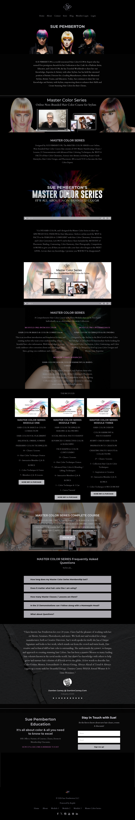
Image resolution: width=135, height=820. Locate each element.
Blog (72, 16)
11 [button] (81, 698)
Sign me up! (99, 747)
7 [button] (70, 698)
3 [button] (59, 698)
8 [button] (73, 698)
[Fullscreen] (109, 218)
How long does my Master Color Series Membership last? (59, 579)
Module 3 (78, 808)
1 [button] (53, 698)
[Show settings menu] (106, 218)
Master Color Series (93, 808)
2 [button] (56, 698)
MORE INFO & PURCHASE (31, 482)
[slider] (65, 218)
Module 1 (55, 808)
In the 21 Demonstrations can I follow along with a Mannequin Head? (64, 605)
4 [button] (61, 698)
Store (65, 16)
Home (41, 16)
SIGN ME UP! (67, 538)
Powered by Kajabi (67, 803)
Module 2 (66, 808)
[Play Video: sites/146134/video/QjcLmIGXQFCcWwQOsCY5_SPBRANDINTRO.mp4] (67, 279)
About (49, 16)
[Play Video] (25, 218)
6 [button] (67, 698)
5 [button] (64, 698)
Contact (57, 16)
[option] (67, 661)
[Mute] (102, 218)
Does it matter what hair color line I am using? (53, 588)
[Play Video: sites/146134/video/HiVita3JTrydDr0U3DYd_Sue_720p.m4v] (67, 193)
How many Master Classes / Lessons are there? (53, 597)
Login (93, 16)
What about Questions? (42, 614)
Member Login (82, 16)
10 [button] (78, 698)
